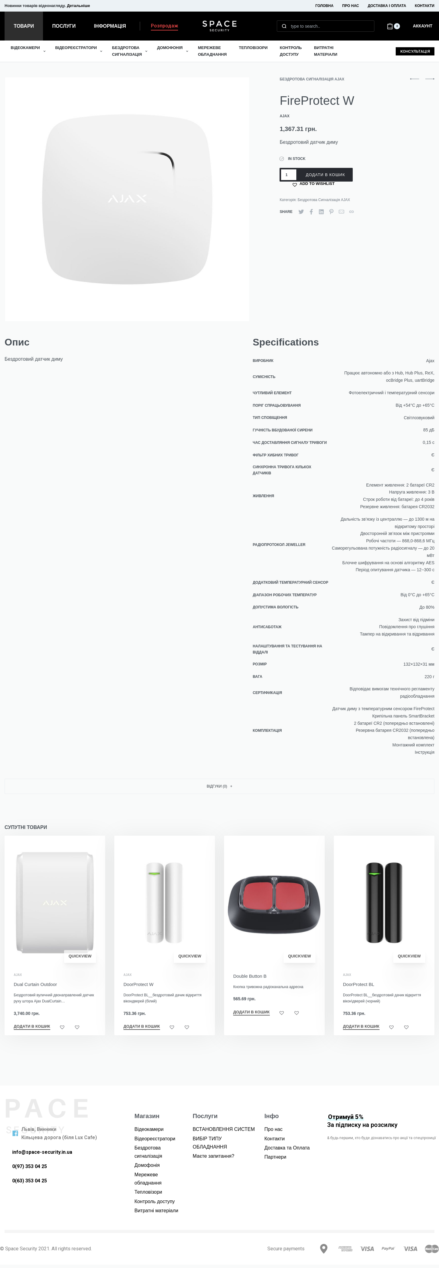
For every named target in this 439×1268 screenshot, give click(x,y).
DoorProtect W (138, 995)
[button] (164, 26)
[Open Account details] (423, 26)
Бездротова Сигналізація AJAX (312, 79)
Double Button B (250, 988)
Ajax (18, 985)
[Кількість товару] (289, 175)
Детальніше (78, 5)
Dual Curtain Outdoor (35, 994)
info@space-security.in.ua (42, 1152)
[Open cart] (393, 26)
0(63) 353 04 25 (29, 1181)
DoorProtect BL (359, 999)
